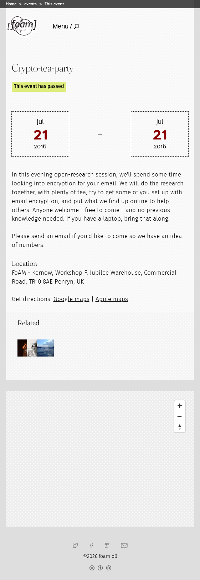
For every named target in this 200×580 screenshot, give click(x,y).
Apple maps (112, 299)
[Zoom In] (179, 405)
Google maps (71, 299)
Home (11, 3)
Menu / (66, 26)
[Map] (100, 459)
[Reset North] (179, 427)
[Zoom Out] (179, 416)
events (30, 3)
